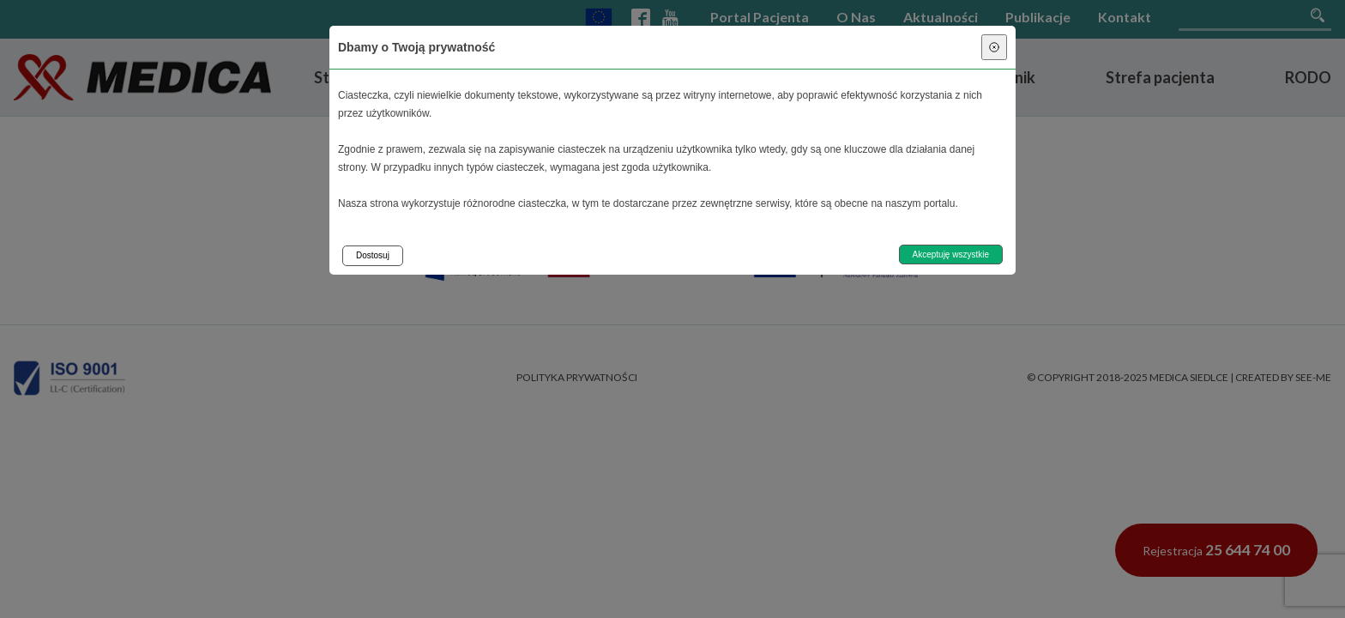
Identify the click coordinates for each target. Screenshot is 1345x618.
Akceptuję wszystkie (951, 254)
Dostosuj (372, 255)
